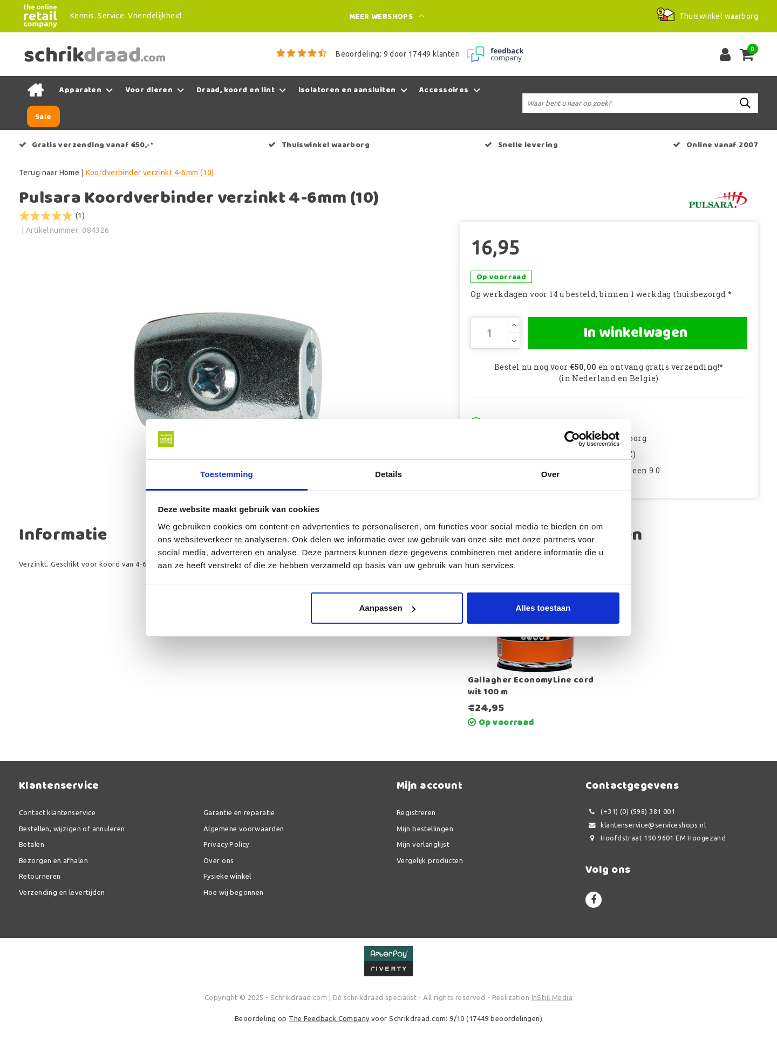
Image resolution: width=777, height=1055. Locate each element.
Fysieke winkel (227, 904)
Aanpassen (387, 608)
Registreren (416, 840)
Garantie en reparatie (239, 840)
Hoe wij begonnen (233, 920)
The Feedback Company (329, 1046)
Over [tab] (550, 474)
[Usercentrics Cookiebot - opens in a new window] (572, 439)
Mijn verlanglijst (423, 872)
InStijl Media (551, 1025)
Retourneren (40, 904)
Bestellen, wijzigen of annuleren (72, 856)
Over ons (218, 888)
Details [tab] (388, 474)
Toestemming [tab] (226, 474)
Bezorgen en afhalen (53, 888)
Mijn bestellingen (425, 856)
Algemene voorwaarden (243, 856)
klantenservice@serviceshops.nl (645, 853)
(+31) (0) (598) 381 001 (630, 840)
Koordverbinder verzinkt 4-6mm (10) (150, 172)
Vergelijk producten (430, 888)
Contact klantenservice (57, 840)
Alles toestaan (543, 608)
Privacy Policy (226, 872)
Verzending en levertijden (62, 920)
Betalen (31, 872)
